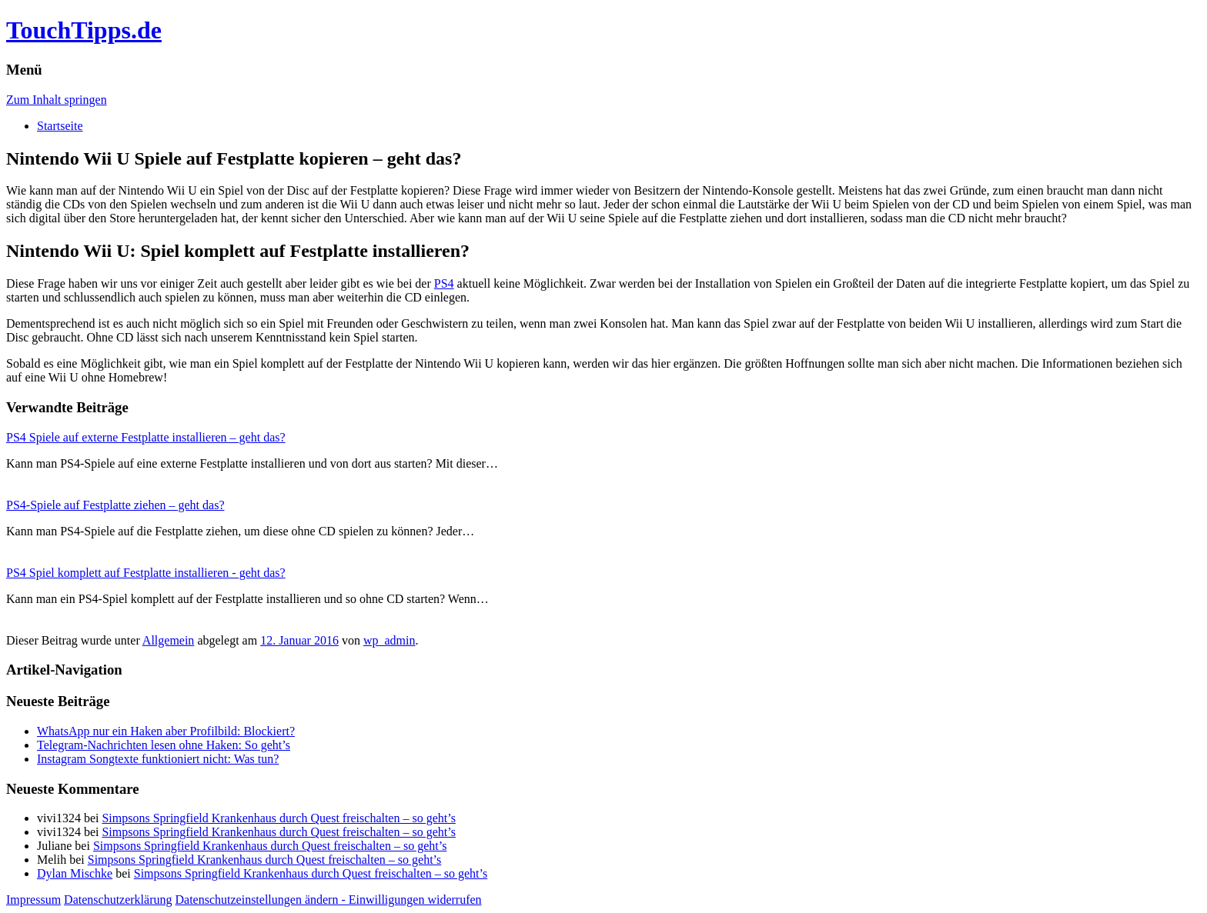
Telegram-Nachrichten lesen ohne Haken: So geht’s (163, 744)
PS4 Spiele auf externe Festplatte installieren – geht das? (146, 437)
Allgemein (168, 640)
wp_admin (389, 640)
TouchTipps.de (84, 30)
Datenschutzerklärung (118, 899)
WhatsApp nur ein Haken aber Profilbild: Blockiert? (166, 731)
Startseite (60, 125)
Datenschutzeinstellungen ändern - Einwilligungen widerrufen (329, 899)
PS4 (444, 283)
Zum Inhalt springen (56, 99)
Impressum (33, 899)
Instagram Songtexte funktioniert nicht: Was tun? (158, 758)
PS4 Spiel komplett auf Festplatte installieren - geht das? (146, 572)
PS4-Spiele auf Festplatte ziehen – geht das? (115, 504)
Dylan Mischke (74, 873)
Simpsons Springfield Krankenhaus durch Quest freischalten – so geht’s (278, 818)
